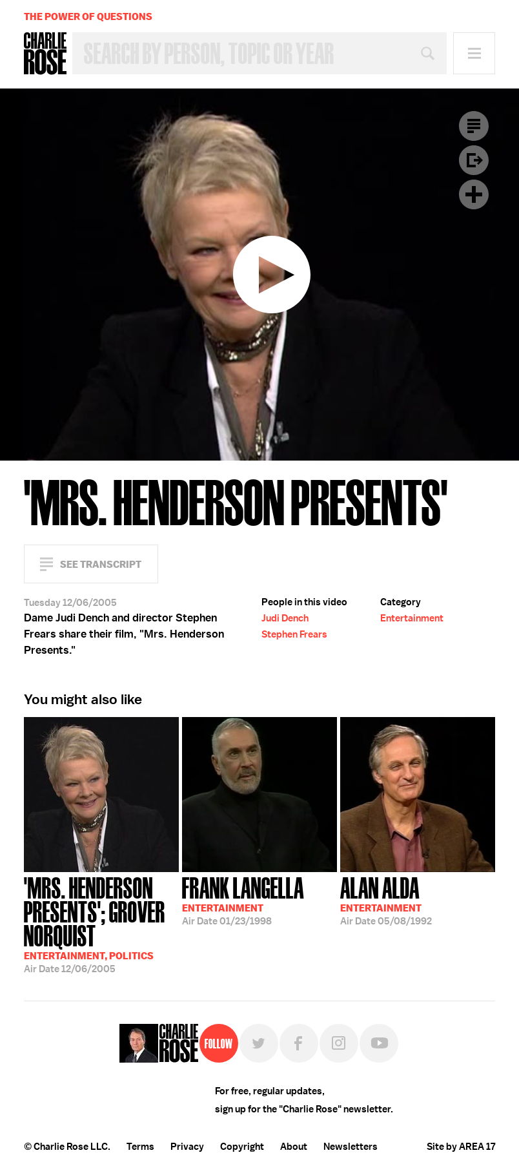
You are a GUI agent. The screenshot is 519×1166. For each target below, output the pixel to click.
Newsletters (350, 1146)
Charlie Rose (45, 53)
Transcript (474, 126)
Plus (474, 194)
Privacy (187, 1146)
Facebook (299, 1043)
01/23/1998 (243, 900)
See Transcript (100, 564)
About (293, 1146)
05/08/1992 (386, 900)
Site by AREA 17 (461, 1146)
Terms (140, 1146)
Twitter (258, 1043)
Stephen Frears (294, 634)
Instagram (339, 1043)
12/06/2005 (101, 923)
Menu (474, 53)
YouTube (379, 1043)
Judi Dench (285, 618)
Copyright (242, 1146)
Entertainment (411, 618)
